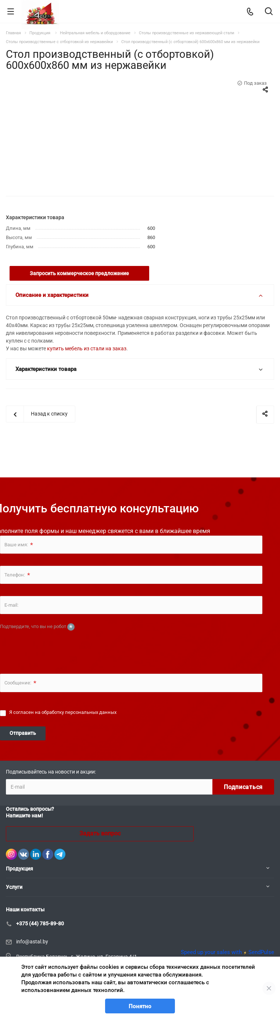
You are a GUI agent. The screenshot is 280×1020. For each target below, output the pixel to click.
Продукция (19, 869)
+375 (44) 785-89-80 (40, 923)
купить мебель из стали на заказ (86, 348)
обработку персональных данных (79, 712)
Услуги (14, 887)
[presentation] (56, 646)
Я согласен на (62, 712)
